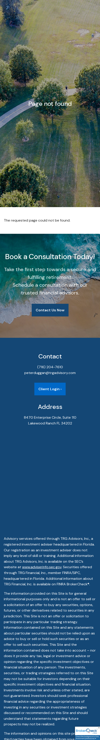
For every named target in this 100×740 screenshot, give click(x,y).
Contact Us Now (50, 310)
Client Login (50, 389)
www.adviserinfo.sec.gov (41, 567)
